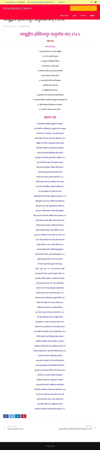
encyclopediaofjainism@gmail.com (43, 2)
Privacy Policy (50, 446)
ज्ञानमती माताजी (24, 26)
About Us (61, 2)
